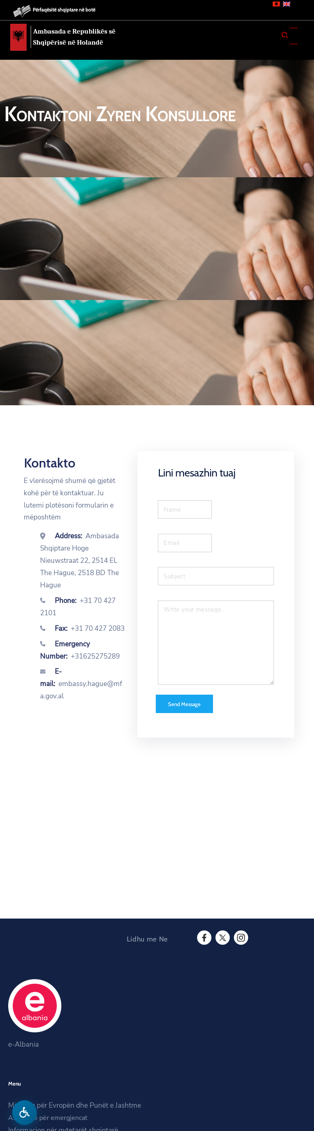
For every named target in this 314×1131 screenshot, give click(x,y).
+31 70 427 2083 (98, 628)
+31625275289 (95, 656)
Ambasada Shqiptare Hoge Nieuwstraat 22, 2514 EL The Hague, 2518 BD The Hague (79, 560)
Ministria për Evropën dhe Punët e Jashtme (74, 1105)
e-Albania (23, 1044)
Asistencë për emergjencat (47, 1117)
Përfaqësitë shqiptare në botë (64, 10)
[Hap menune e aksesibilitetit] (24, 1112)
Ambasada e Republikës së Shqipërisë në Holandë (74, 36)
